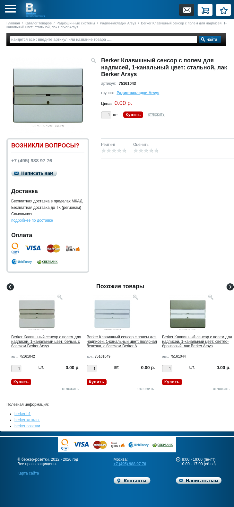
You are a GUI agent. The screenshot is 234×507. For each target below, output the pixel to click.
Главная (13, 23)
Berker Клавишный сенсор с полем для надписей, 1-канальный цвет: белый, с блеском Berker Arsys (46, 341)
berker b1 (22, 414)
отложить (156, 114)
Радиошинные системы (75, 23)
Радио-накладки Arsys (118, 23)
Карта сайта (28, 473)
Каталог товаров (38, 23)
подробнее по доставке (32, 220)
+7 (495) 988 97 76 (130, 464)
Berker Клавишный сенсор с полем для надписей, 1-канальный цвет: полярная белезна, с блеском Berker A (122, 341)
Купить (133, 114)
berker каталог (27, 420)
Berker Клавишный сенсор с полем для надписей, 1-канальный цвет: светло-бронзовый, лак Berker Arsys (197, 341)
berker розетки (27, 426)
